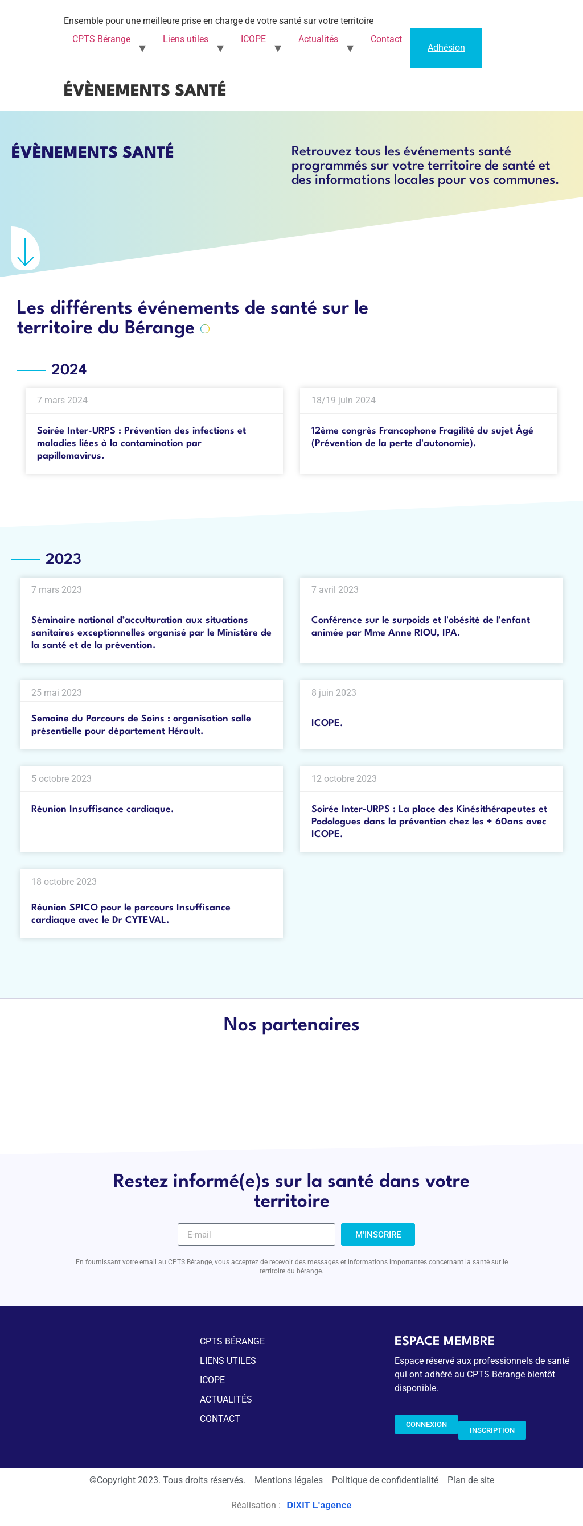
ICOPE (253, 39)
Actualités (318, 39)
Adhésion (446, 47)
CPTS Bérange (101, 39)
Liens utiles (185, 39)
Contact (386, 39)
